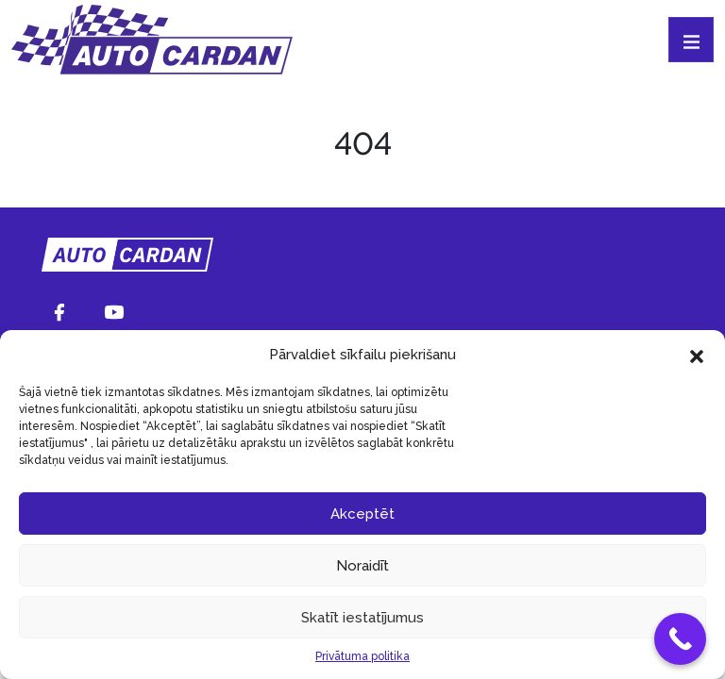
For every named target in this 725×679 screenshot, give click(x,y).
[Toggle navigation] (691, 39)
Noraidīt (362, 565)
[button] (696, 354)
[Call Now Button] (680, 639)
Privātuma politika (362, 656)
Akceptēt (362, 513)
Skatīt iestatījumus (362, 617)
